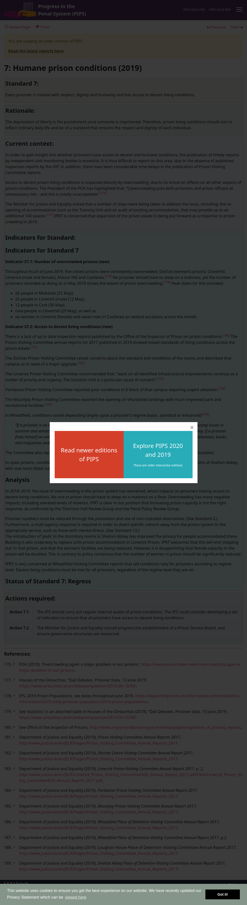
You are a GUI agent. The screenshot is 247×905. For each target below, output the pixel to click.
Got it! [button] (222, 894)
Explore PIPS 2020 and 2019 (158, 450)
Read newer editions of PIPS (89, 454)
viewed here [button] (75, 897)
